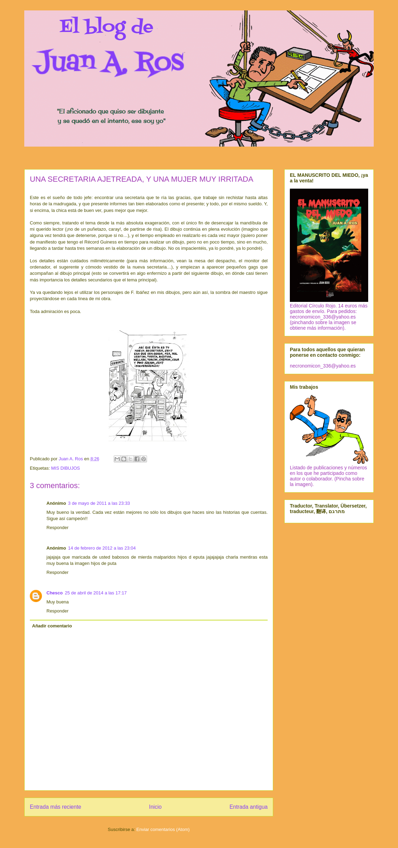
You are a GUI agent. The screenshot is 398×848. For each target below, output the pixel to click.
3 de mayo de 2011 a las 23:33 (99, 503)
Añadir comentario (52, 625)
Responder (57, 527)
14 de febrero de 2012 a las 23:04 (102, 548)
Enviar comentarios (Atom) (163, 829)
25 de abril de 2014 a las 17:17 (96, 592)
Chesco (54, 592)
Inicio (155, 807)
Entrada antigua (249, 807)
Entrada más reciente (55, 807)
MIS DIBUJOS (65, 468)
